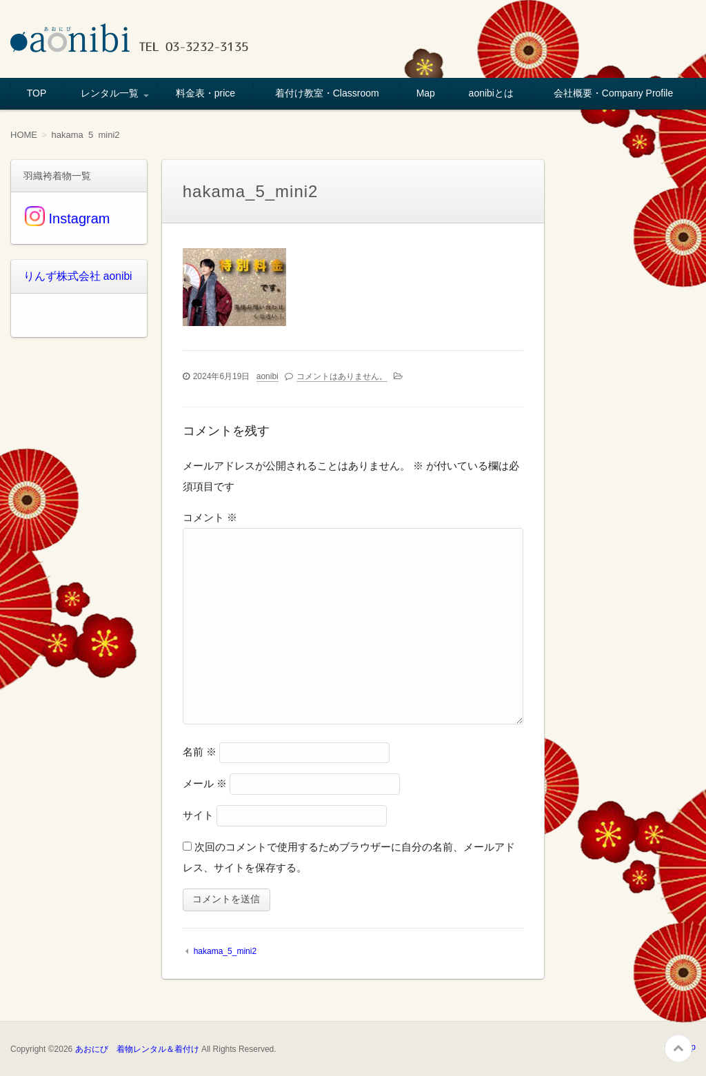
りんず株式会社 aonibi (71, 275)
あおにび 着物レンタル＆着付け (137, 1049)
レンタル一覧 (110, 93)
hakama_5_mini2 (225, 951)
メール (205, 783)
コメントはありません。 (341, 375)
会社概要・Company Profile (614, 93)
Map (425, 93)
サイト (198, 815)
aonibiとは (491, 93)
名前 (199, 752)
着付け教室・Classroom (327, 93)
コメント (210, 517)
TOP (37, 93)
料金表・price (205, 93)
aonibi (267, 375)
